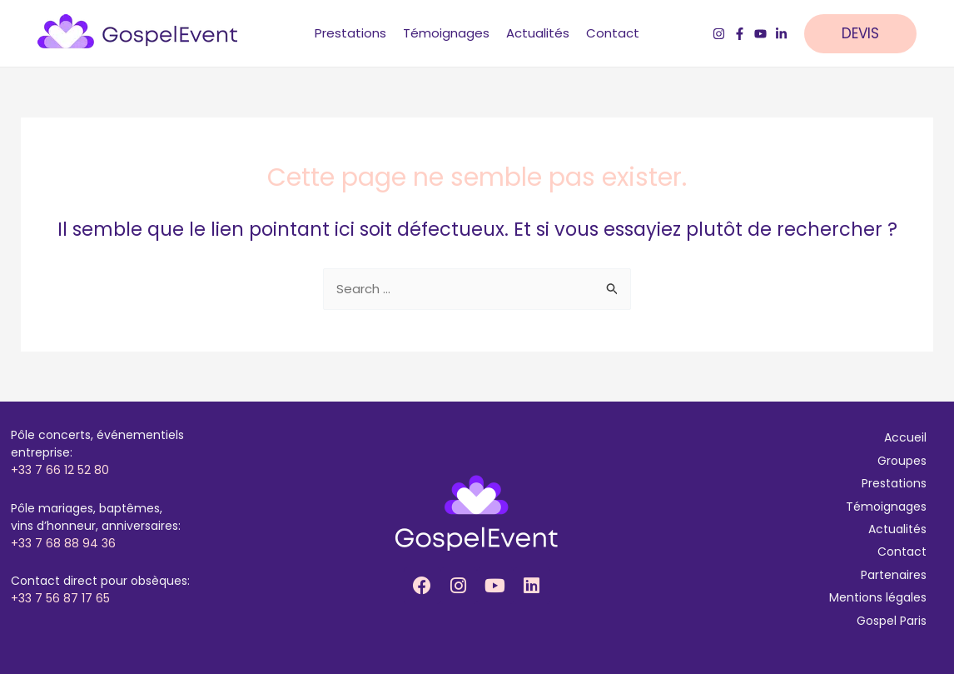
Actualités (897, 529)
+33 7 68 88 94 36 (63, 543)
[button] (868, 33)
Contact (902, 551)
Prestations (894, 483)
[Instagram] (719, 33)
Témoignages (886, 506)
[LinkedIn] (781, 33)
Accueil (905, 437)
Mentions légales (878, 597)
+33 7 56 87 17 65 (60, 598)
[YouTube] (760, 33)
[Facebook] (739, 33)
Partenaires (894, 575)
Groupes (902, 460)
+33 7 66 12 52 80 (60, 470)
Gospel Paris (892, 620)
